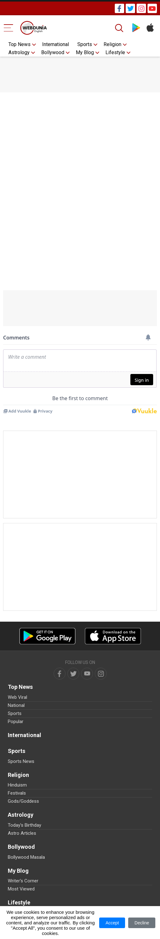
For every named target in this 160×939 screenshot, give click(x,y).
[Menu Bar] (8, 27)
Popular (15, 721)
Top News (19, 44)
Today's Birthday (24, 825)
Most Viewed (21, 889)
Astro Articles (22, 833)
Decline (141, 922)
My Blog (85, 52)
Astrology (19, 52)
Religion (112, 44)
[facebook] (59, 673)
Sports (84, 44)
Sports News (21, 761)
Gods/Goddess (23, 801)
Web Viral (17, 697)
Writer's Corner (23, 881)
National (16, 705)
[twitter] (73, 673)
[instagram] (100, 673)
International (55, 44)
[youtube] (87, 673)
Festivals (17, 793)
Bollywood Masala (26, 857)
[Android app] (47, 636)
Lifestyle (115, 52)
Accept (112, 922)
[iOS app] (113, 636)
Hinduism (17, 785)
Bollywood (52, 52)
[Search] (120, 28)
